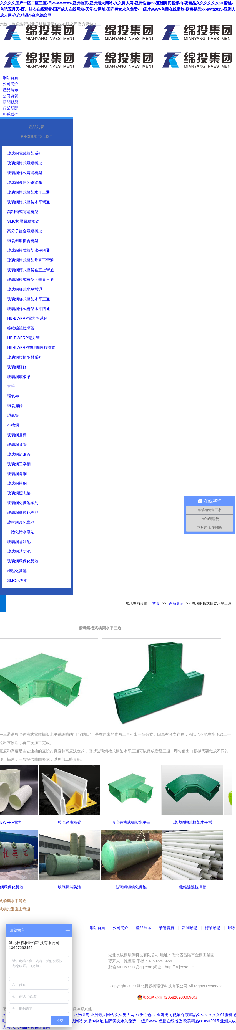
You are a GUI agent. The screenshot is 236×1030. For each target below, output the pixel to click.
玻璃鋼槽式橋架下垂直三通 (30, 279)
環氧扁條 (15, 406)
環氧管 (13, 415)
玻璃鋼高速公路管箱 (24, 182)
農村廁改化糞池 (20, 522)
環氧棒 (13, 396)
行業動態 (212, 927)
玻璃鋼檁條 (17, 367)
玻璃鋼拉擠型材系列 (24, 357)
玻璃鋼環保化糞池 (22, 561)
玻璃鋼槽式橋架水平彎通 (28, 202)
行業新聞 (10, 108)
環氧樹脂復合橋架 (22, 241)
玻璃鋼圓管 (17, 444)
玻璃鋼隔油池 (19, 541)
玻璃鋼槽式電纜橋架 (24, 163)
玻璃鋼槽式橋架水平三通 (28, 192)
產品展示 (10, 90)
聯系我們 (10, 114)
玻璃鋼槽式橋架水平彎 (195, 822)
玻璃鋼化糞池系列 (22, 503)
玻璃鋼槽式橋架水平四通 (28, 250)
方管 (11, 386)
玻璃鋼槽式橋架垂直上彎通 (30, 270)
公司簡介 (10, 84)
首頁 (156, 603)
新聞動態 (10, 102)
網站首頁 (10, 77)
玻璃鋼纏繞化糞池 (22, 512)
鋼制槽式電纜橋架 (22, 211)
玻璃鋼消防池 (19, 551)
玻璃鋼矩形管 (19, 454)
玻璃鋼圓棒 (17, 435)
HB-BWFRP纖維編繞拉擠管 (31, 347)
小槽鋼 (13, 425)
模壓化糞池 (17, 571)
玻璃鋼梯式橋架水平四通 (28, 308)
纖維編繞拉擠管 (20, 328)
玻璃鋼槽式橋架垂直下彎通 (30, 260)
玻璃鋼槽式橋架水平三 (133, 822)
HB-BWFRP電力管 (23, 338)
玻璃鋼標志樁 (19, 493)
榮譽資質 (166, 927)
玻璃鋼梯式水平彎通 (24, 289)
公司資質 (10, 96)
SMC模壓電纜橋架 (23, 221)
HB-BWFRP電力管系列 (27, 318)
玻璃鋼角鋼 (17, 473)
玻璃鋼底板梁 (19, 376)
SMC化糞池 (17, 580)
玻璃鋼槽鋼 (17, 483)
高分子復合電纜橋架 (24, 231)
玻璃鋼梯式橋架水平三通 (28, 299)
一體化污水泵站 (20, 532)
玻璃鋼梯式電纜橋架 (24, 173)
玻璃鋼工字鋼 (19, 464)
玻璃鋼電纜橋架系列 (24, 153)
